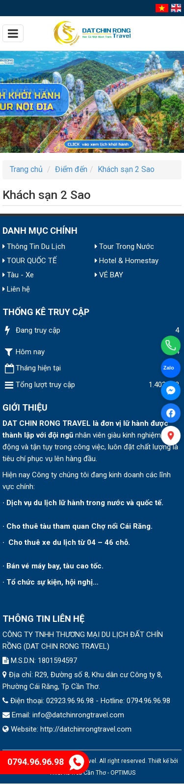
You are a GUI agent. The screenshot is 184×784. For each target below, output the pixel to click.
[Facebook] (171, 413)
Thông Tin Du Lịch (33, 246)
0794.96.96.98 (45, 762)
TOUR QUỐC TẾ (29, 260)
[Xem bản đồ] (171, 436)
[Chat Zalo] (171, 368)
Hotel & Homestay (126, 260)
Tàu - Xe (18, 274)
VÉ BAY (109, 274)
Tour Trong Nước (124, 246)
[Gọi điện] (171, 345)
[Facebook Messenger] (171, 390)
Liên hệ (16, 289)
